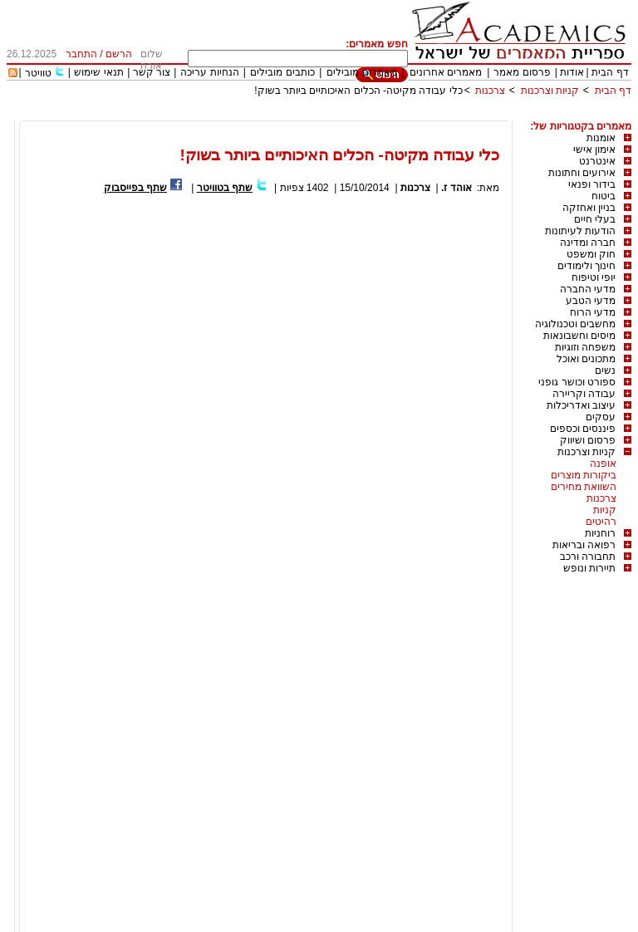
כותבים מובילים (282, 72)
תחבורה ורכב (588, 556)
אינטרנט (597, 161)
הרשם (119, 54)
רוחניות (600, 533)
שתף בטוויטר (225, 188)
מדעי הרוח (593, 312)
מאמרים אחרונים (446, 72)
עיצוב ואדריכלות (581, 405)
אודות (572, 72)
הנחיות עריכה (209, 72)
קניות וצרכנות (550, 90)
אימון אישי (594, 149)
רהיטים (601, 521)
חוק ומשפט (591, 254)
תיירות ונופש (589, 568)
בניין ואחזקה (589, 207)
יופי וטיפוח (594, 277)
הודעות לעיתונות (580, 231)
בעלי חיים (595, 219)
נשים (605, 370)
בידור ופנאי (592, 184)
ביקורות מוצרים (583, 475)
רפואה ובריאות (584, 545)
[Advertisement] (329, 114)
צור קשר (151, 72)
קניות (604, 510)
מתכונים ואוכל (586, 359)
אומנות (601, 138)
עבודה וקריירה (584, 394)
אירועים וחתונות (582, 173)
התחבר (81, 54)
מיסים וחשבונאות (579, 335)
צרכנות (490, 90)
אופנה (603, 463)
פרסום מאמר (521, 72)
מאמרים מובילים (361, 72)
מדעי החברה (588, 289)
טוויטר (38, 73)
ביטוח (603, 196)
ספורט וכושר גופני (577, 382)
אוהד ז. (456, 188)
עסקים (601, 417)
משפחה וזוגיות (585, 347)
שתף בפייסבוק (135, 188)
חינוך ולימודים (586, 266)
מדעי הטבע (591, 301)
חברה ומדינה (588, 242)
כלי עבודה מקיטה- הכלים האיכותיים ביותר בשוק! (358, 90)
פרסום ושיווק (588, 440)
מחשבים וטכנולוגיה (575, 324)
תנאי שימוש (98, 72)
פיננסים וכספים (583, 428)
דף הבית (609, 72)
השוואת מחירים (583, 487)
